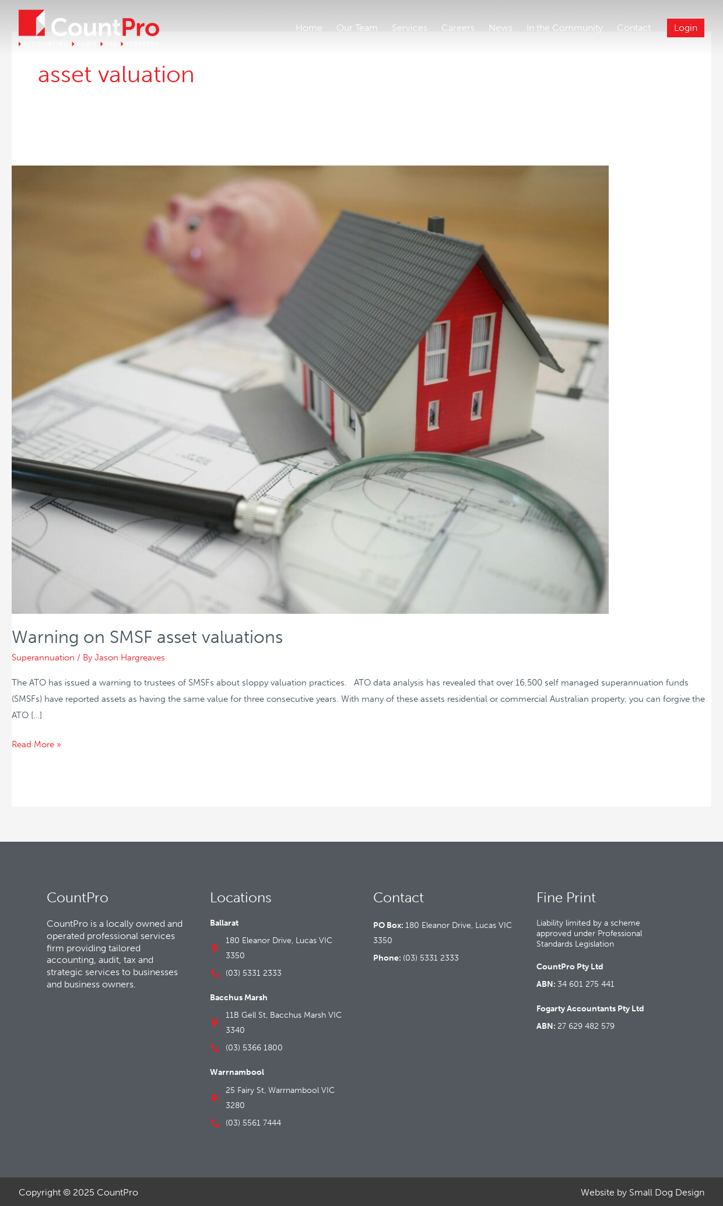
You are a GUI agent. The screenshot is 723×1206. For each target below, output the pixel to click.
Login (685, 27)
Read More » (36, 740)
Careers (458, 27)
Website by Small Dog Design (642, 1190)
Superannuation (43, 655)
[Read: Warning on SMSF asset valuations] (310, 386)
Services (409, 27)
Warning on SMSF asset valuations (147, 635)
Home (309, 27)
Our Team (357, 27)
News (501, 27)
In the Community (565, 27)
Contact (634, 27)
